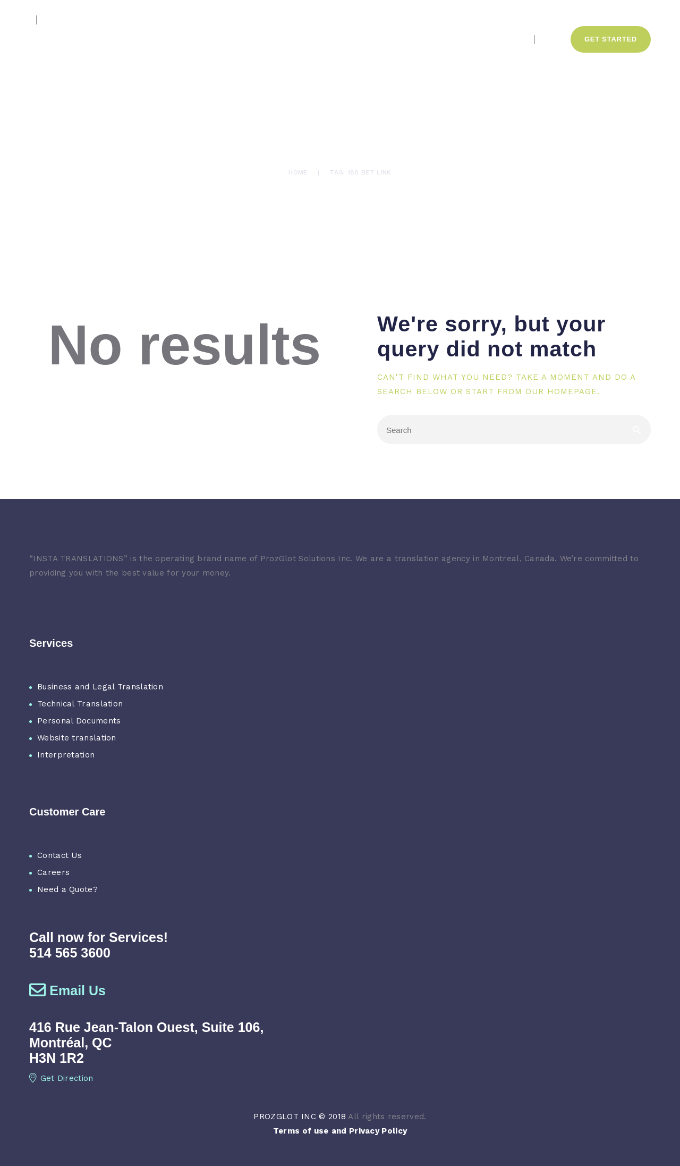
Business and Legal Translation (100, 687)
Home (297, 172)
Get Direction (61, 1078)
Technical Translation (80, 704)
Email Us (67, 990)
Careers (53, 872)
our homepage (561, 391)
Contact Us (59, 855)
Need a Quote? (67, 889)
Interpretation (66, 755)
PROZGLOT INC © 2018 (299, 1116)
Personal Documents (79, 721)
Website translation (76, 738)
